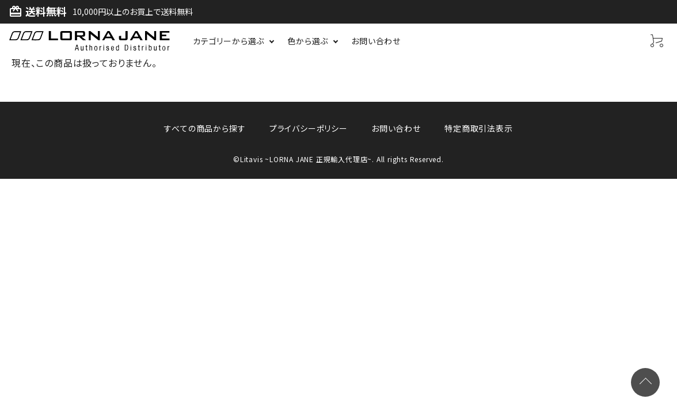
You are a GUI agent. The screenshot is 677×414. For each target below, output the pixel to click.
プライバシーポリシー (308, 128)
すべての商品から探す (205, 128)
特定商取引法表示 (477, 128)
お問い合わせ (395, 128)
